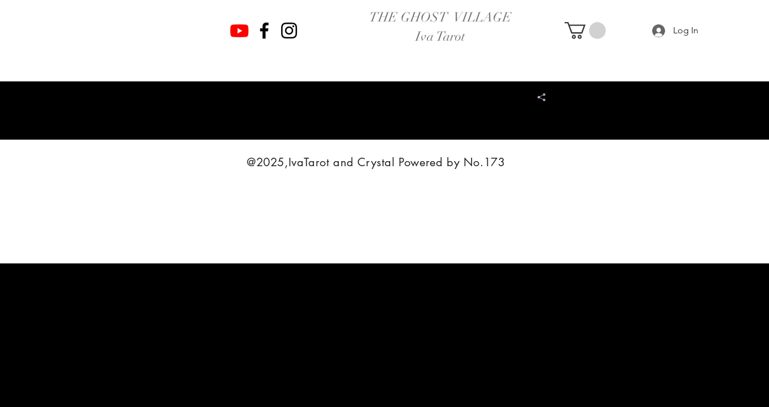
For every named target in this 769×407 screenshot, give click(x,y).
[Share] (537, 97)
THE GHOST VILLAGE (440, 17)
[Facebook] (264, 30)
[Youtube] (239, 30)
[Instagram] (289, 30)
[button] (585, 30)
